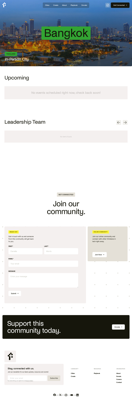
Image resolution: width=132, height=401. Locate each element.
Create (55, 5)
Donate (84, 5)
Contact (119, 382)
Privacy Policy (29, 380)
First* (10, 246)
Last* (46, 246)
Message (11, 271)
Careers (119, 379)
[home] (4, 4)
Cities (47, 5)
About (64, 5)
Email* (10, 259)
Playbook (74, 5)
